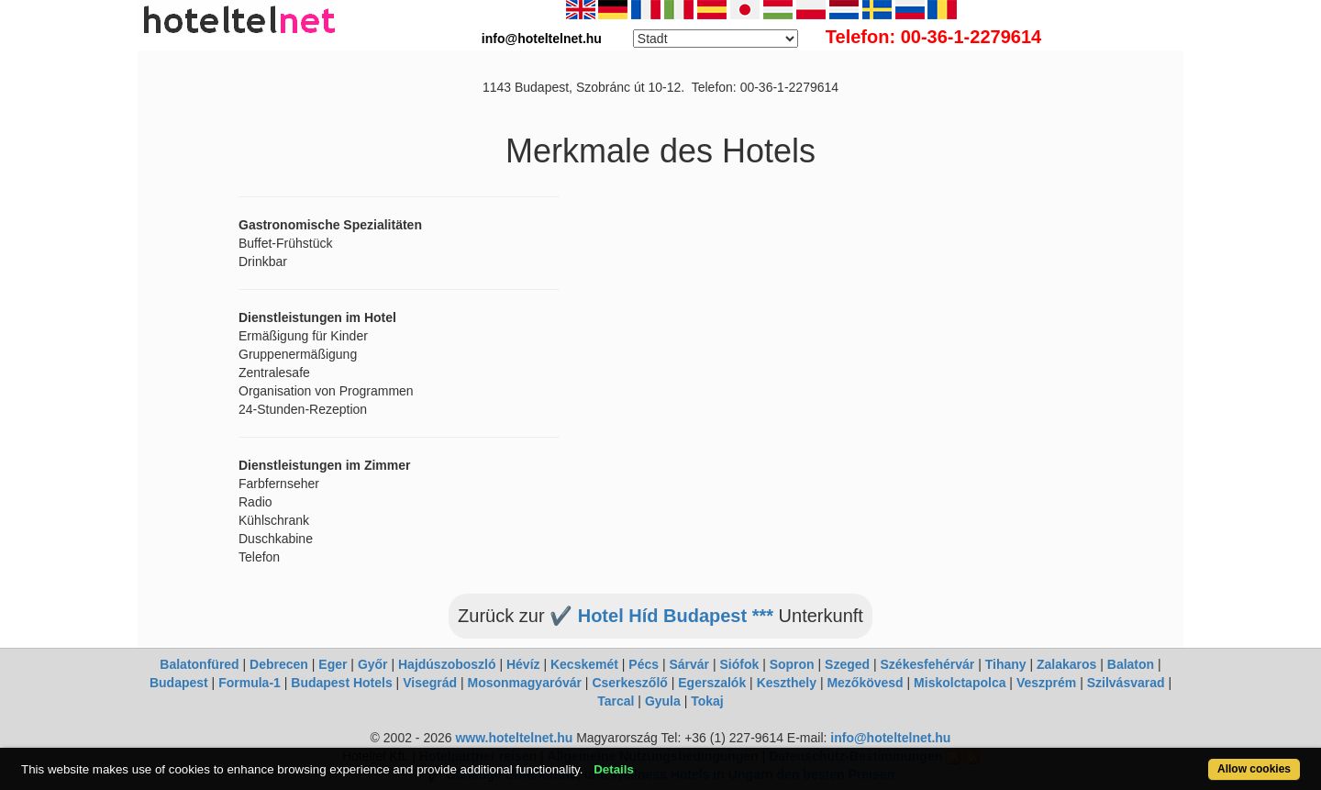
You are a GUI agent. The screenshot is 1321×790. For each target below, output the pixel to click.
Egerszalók (712, 682)
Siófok (739, 664)
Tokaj (707, 701)
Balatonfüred (199, 664)
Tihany (1006, 664)
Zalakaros (1066, 664)
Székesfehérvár (928, 664)
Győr (373, 664)
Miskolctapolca (959, 682)
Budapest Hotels (341, 682)
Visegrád (430, 682)
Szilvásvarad (1126, 682)
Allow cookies (1254, 768)
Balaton (1130, 664)
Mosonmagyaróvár (524, 682)
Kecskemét (584, 664)
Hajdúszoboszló (447, 664)
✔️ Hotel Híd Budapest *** (661, 616)
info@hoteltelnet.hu (890, 737)
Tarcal (615, 701)
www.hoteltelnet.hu (513, 737)
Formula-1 (249, 682)
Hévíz (523, 664)
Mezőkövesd (865, 682)
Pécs (643, 664)
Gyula (663, 701)
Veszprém (1046, 682)
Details (614, 769)
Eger (332, 664)
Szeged (847, 664)
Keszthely (786, 682)
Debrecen (279, 664)
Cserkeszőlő (629, 682)
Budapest (179, 682)
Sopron (792, 664)
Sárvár (689, 664)
